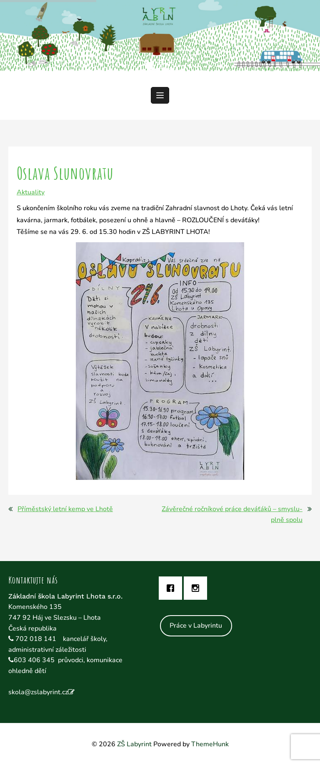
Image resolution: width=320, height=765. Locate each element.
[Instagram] (197, 588)
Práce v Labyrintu (196, 625)
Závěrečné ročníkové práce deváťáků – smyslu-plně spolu (232, 514)
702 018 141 (36, 638)
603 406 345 (34, 660)
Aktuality (31, 192)
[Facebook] (172, 588)
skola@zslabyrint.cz (38, 692)
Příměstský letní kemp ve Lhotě (65, 509)
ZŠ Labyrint (134, 744)
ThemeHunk (210, 744)
